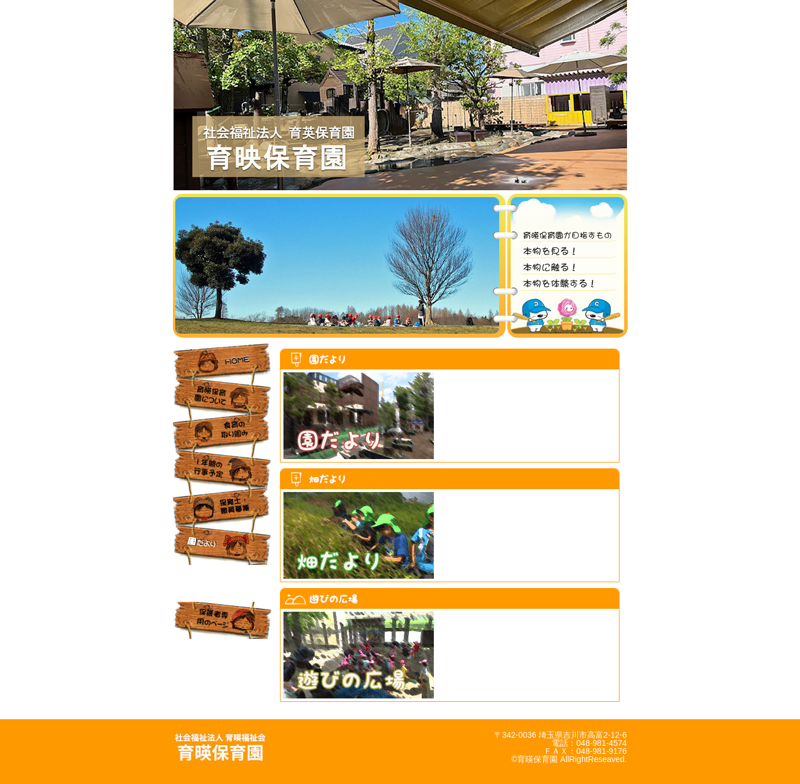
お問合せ (223, 657)
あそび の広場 (223, 583)
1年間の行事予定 (223, 472)
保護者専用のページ (223, 620)
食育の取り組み (223, 435)
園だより (223, 546)
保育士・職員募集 (223, 509)
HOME (223, 361)
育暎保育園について (223, 398)
